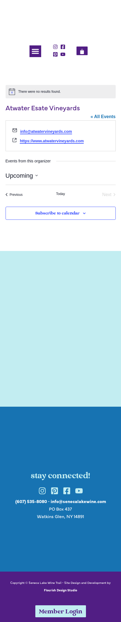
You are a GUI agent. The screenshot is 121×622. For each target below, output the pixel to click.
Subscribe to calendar (57, 213)
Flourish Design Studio (60, 590)
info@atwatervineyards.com (46, 131)
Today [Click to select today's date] (60, 194)
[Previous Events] (14, 195)
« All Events (102, 116)
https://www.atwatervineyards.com (52, 141)
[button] (35, 51)
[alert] (61, 91)
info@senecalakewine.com (78, 501)
